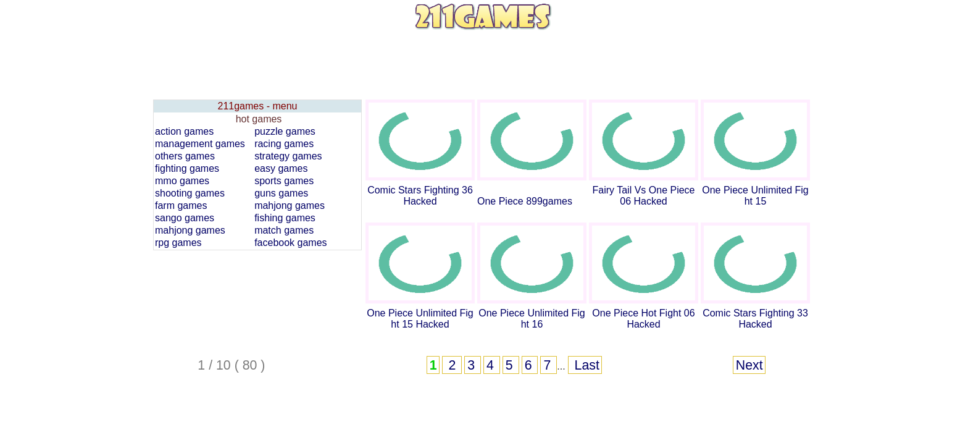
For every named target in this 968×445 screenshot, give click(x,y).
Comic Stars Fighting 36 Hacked (420, 195)
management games (200, 143)
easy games (280, 168)
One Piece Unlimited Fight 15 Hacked (420, 318)
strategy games (288, 156)
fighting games (187, 168)
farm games (181, 205)
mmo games (182, 181)
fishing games (284, 218)
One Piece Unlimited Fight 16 (531, 318)
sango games (184, 218)
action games (184, 131)
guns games (281, 193)
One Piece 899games (524, 201)
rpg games (178, 242)
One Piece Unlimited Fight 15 (755, 195)
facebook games (290, 242)
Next (749, 365)
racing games (284, 143)
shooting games (190, 193)
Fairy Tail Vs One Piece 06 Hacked (644, 195)
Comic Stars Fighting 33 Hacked (755, 318)
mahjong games (289, 205)
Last (585, 365)
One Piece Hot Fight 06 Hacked (643, 318)
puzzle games (284, 131)
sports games (284, 181)
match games (284, 230)
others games (185, 156)
